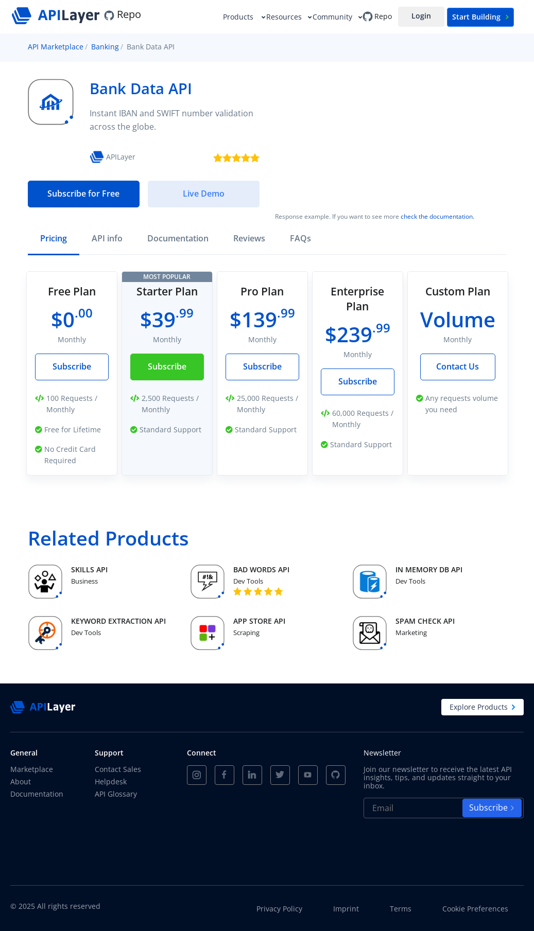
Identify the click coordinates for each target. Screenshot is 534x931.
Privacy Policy (279, 909)
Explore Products (482, 707)
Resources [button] (285, 17)
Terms (400, 909)
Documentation (36, 794)
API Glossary (116, 794)
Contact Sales (118, 769)
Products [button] (240, 17)
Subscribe (72, 366)
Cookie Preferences (475, 909)
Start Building (480, 17)
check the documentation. (437, 216)
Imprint (346, 909)
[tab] (53, 239)
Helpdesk (111, 781)
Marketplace (31, 769)
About (20, 781)
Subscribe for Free (83, 193)
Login (421, 16)
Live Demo (204, 193)
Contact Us (457, 366)
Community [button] (333, 17)
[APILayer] (57, 14)
